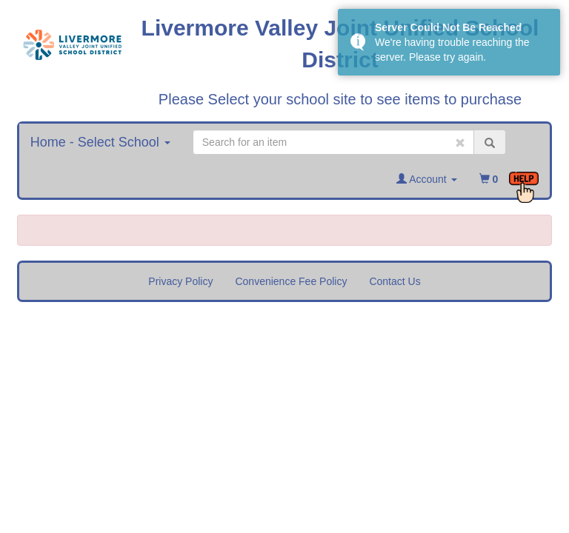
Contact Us (394, 281)
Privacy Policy (180, 281)
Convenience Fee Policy (291, 281)
